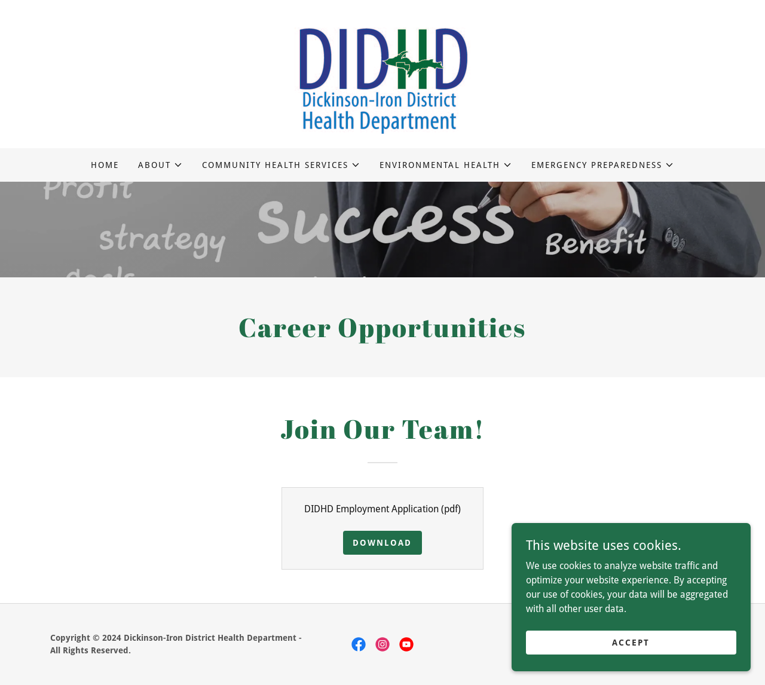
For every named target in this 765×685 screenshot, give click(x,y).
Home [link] (105, 165)
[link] (382, 73)
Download (382, 543)
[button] (160, 165)
